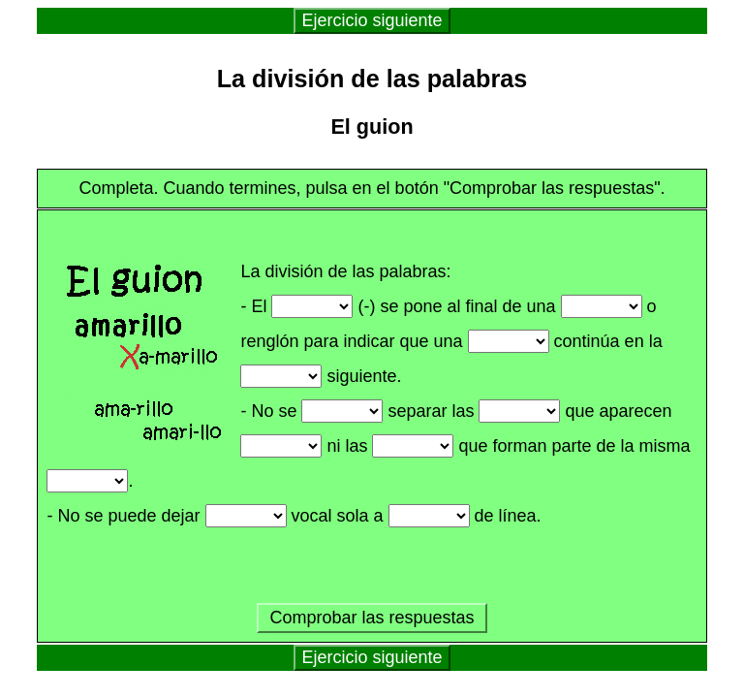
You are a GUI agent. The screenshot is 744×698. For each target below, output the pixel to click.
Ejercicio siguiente (371, 20)
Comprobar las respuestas (371, 617)
